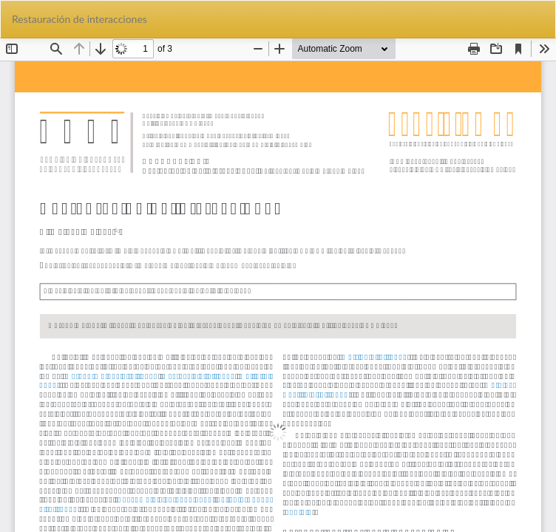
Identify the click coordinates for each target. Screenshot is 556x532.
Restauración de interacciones (79, 19)
